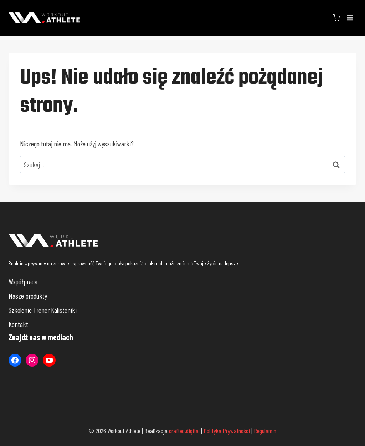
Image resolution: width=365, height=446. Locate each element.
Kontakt (18, 324)
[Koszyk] (336, 17)
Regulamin (265, 431)
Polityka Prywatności (227, 431)
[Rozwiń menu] (349, 17)
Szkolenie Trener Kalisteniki (43, 310)
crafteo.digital (184, 431)
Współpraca (23, 281)
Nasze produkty (28, 295)
